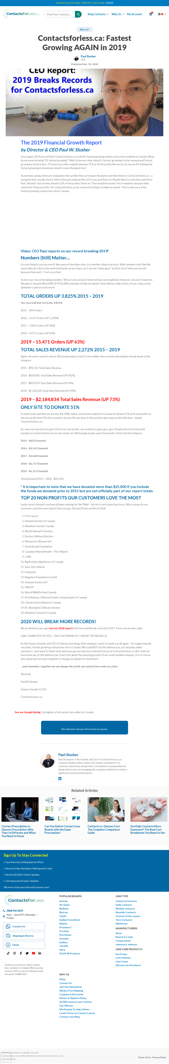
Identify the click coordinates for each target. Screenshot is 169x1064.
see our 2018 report (61, 628)
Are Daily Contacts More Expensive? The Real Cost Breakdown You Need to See (147, 829)
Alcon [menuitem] (119, 933)
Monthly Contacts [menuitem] (126, 912)
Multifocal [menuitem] (121, 923)
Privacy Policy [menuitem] (159, 1058)
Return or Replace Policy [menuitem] (73, 998)
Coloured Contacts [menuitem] (126, 901)
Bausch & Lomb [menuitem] (124, 936)
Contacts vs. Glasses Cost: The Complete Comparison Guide (104, 829)
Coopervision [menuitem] (123, 940)
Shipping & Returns (23, 935)
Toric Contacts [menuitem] (124, 919)
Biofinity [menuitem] (64, 908)
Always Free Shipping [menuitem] (71, 990)
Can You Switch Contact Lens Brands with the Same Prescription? (62, 829)
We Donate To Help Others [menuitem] (74, 1009)
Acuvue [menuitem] (63, 901)
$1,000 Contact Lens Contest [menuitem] (75, 1001)
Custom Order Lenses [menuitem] (128, 916)
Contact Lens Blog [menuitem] (69, 1016)
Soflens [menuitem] (63, 942)
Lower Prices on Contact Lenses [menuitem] (77, 1013)
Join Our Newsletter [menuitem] (70, 986)
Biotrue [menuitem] (63, 912)
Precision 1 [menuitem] (65, 927)
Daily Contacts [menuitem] (124, 904)
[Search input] (60, 14)
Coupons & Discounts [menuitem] (71, 994)
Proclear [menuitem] (64, 931)
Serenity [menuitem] (64, 938)
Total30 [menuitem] (63, 946)
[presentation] (6, 1057)
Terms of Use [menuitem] (144, 1058)
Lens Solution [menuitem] (123, 957)
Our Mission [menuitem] (66, 1005)
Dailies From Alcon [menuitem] (69, 919)
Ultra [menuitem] (62, 949)
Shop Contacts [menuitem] (97, 14)
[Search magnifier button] (78, 14)
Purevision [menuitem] (65, 934)
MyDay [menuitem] (63, 923)
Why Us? (85, 29)
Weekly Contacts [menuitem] (125, 908)
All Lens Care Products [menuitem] (128, 965)
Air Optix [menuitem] (64, 904)
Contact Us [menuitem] (65, 983)
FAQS (16, 945)
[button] (107, 14)
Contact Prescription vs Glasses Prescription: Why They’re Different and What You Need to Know (18, 831)
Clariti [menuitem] (62, 916)
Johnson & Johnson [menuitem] (126, 944)
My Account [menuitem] (134, 14)
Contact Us (19, 926)
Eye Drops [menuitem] (121, 954)
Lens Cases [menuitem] (122, 961)
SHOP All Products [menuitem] (69, 953)
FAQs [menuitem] (62, 979)
